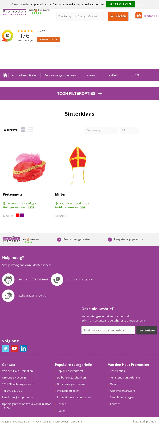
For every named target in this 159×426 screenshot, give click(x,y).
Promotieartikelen (24, 75)
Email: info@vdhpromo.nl (17, 397)
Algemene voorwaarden (16, 421)
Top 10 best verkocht (70, 371)
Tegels (23, 129)
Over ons (116, 384)
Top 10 (134, 75)
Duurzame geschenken (60, 75)
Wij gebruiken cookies (55, 421)
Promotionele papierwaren (74, 397)
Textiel (112, 75)
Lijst (30, 129)
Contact (115, 404)
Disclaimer (77, 421)
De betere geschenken (71, 377)
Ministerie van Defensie (125, 377)
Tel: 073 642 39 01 (12, 391)
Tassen (90, 75)
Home (5, 75)
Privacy (36, 421)
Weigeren (142, 4)
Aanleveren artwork (122, 391)
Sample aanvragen (122, 397)
